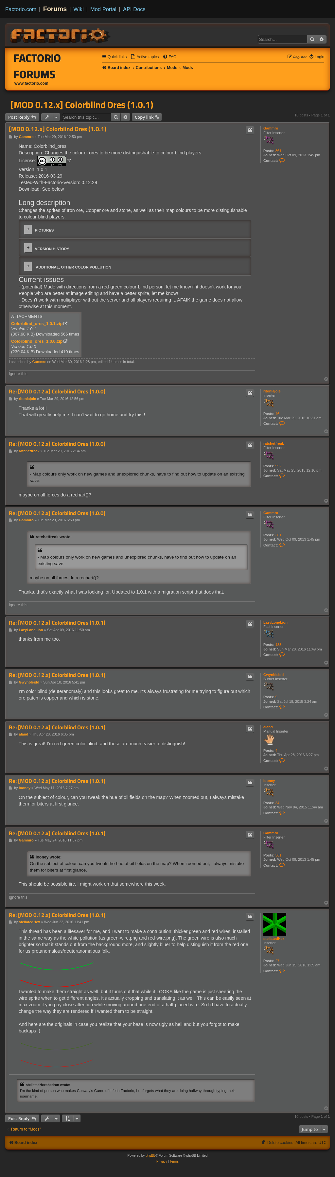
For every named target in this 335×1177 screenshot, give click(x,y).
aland (268, 727)
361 (278, 151)
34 (277, 803)
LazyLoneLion (275, 622)
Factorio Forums (37, 66)
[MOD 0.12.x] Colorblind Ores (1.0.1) (81, 105)
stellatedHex (274, 939)
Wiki (79, 9)
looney (269, 781)
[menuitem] (145, 57)
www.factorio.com (31, 83)
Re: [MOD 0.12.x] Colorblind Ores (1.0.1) (57, 622)
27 (277, 961)
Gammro (270, 128)
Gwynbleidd (273, 675)
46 (277, 414)
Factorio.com (20, 9)
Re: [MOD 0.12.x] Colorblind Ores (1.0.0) (57, 391)
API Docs (134, 9)
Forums (55, 8)
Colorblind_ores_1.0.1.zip (37, 323)
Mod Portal (103, 9)
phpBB (150, 1155)
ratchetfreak (273, 443)
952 (278, 466)
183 (278, 645)
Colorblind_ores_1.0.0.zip (37, 341)
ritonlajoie (272, 391)
